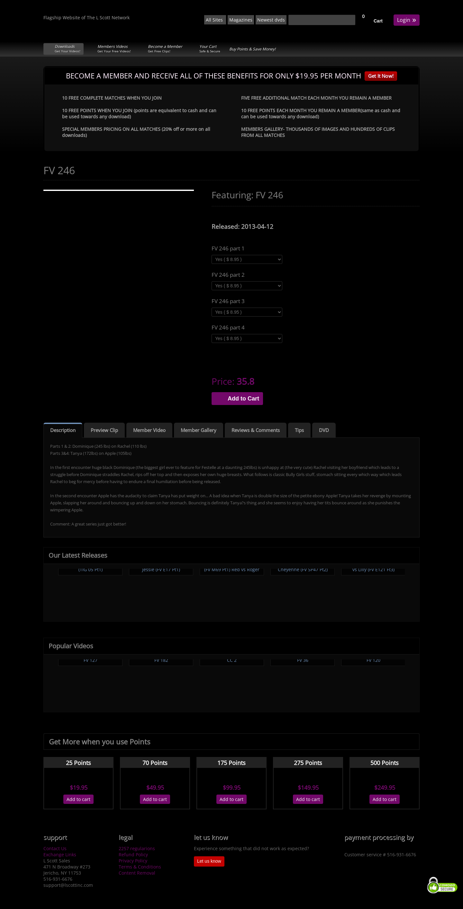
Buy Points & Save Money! (252, 49)
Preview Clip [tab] (104, 430)
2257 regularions (137, 848)
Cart (378, 20)
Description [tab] (63, 430)
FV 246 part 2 (228, 275)
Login (406, 19)
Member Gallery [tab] (198, 430)
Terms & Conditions (140, 867)
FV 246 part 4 (228, 327)
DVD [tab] (324, 430)
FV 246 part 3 (228, 301)
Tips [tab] (299, 430)
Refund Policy (133, 854)
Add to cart (78, 799)
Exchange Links (59, 854)
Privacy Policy (133, 861)
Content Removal (137, 873)
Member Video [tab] (149, 430)
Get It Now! (381, 76)
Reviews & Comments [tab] (256, 430)
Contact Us (55, 848)
